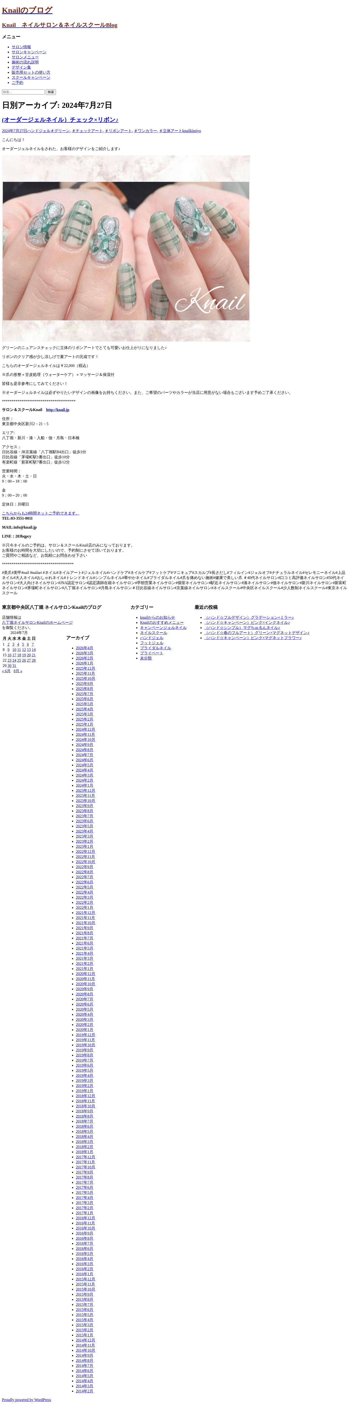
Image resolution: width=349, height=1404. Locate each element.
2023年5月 (84, 826)
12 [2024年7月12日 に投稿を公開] (24, 650)
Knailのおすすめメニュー (162, 622)
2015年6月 (84, 1310)
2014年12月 (85, 1340)
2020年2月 (84, 1025)
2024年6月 (84, 760)
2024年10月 (85, 740)
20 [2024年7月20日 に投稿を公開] (29, 655)
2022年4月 (84, 892)
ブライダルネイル (155, 648)
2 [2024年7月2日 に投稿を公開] (8, 644)
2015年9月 (84, 1294)
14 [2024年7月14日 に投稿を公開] (34, 650)
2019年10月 (85, 1045)
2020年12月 (85, 974)
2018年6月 (84, 1126)
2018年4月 (84, 1136)
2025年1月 (84, 724)
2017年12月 (85, 1157)
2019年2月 (84, 1086)
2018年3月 (84, 1142)
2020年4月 (84, 1014)
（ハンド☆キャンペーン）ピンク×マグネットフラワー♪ (252, 638)
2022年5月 (84, 887)
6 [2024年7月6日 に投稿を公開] (28, 644)
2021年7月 (84, 938)
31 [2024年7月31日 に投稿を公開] (14, 666)
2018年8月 (84, 1116)
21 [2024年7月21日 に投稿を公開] (34, 655)
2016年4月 (84, 1259)
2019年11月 (85, 1040)
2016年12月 (85, 1218)
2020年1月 (84, 1030)
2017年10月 (85, 1167)
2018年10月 (85, 1106)
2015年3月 (84, 1325)
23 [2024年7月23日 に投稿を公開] (9, 660)
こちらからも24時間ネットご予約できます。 (40, 513)
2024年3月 (84, 775)
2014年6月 (84, 1371)
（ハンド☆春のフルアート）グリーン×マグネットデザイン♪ (256, 633)
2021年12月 (85, 913)
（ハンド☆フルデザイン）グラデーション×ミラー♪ (249, 617)
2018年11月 (85, 1101)
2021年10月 (85, 923)
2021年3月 (84, 958)
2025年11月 (85, 673)
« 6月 (6, 671)
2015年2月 (84, 1330)
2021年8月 (84, 933)
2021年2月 (84, 963)
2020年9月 (84, 989)
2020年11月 (85, 979)
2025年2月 (84, 719)
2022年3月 (84, 897)
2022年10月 (85, 862)
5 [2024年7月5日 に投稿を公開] (23, 644)
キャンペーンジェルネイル (163, 628)
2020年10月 (85, 984)
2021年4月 (84, 953)
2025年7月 (84, 694)
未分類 (146, 658)
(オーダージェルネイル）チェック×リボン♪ (60, 120)
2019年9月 (84, 1050)
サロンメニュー (25, 57)
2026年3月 (84, 653)
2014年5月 (84, 1376)
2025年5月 (84, 704)
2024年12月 (85, 729)
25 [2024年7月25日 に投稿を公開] (19, 660)
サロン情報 (21, 47)
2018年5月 (84, 1131)
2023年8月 (84, 811)
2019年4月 (84, 1075)
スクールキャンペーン (31, 77)
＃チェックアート (87, 131)
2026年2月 (84, 658)
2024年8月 (84, 750)
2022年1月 (84, 907)
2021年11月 (85, 918)
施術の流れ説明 (25, 62)
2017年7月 (84, 1182)
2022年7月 (84, 877)
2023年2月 (84, 841)
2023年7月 (84, 816)
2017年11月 (85, 1162)
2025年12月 (85, 668)
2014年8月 (84, 1360)
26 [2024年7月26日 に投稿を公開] (24, 660)
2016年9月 (84, 1233)
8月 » (18, 671)
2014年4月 (84, 1381)
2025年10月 (85, 678)
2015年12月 (85, 1279)
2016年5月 (84, 1254)
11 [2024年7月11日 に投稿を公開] (19, 650)
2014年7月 (84, 1366)
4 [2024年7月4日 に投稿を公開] (18, 644)
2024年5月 (84, 765)
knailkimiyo (191, 131)
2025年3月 (84, 714)
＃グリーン (60, 131)
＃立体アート (170, 131)
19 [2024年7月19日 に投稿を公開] (24, 655)
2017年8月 (84, 1177)
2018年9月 (84, 1111)
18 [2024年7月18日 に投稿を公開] (19, 655)
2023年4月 (84, 831)
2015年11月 (85, 1284)
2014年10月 (85, 1350)
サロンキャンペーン (29, 52)
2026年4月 (84, 648)
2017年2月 (84, 1208)
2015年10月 (85, 1289)
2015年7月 (84, 1304)
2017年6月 (84, 1187)
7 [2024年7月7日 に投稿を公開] (33, 644)
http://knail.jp (57, 410)
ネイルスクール (153, 633)
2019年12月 (85, 1035)
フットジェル (151, 643)
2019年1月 (84, 1091)
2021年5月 (84, 948)
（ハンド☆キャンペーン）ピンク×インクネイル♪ (247, 622)
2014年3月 (84, 1386)
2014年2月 (84, 1391)
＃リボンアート (118, 131)
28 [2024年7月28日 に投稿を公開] (34, 660)
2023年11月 (85, 795)
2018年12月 (85, 1096)
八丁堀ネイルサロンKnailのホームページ (37, 622)
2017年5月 (84, 1192)
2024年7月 (84, 755)
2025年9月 (84, 684)
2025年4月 (84, 709)
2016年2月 (84, 1269)
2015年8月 (84, 1299)
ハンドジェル (38, 131)
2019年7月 (84, 1060)
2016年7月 (84, 1243)
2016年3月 (84, 1264)
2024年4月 (84, 770)
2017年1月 (84, 1213)
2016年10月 (85, 1228)
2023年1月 (84, 846)
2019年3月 (84, 1081)
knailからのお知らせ (157, 617)
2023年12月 (85, 790)
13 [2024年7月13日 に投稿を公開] (29, 650)
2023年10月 (85, 801)
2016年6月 (84, 1248)
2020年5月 (84, 1009)
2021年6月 (84, 943)
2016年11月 (85, 1223)
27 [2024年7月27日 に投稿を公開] (29, 660)
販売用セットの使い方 (31, 72)
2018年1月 (84, 1152)
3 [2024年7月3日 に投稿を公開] (13, 644)
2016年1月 (84, 1274)
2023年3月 (84, 836)
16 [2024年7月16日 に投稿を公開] (9, 655)
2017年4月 (84, 1198)
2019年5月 (84, 1070)
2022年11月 (85, 857)
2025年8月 (84, 689)
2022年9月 (84, 867)
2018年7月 (84, 1121)
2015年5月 (84, 1315)
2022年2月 (84, 902)
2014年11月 (85, 1345)
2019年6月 (84, 1065)
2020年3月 (84, 1019)
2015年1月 (84, 1335)
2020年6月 (84, 1004)
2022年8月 (84, 872)
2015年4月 (84, 1320)
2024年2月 (84, 780)
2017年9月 (84, 1172)
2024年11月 (85, 734)
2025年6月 (84, 699)
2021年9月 (84, 928)
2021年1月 (84, 969)
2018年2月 (84, 1147)
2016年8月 (84, 1238)
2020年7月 (84, 999)
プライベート (151, 653)
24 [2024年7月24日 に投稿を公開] (14, 660)
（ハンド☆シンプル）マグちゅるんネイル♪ (242, 628)
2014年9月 (84, 1355)
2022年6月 (84, 882)
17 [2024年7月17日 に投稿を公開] (14, 655)
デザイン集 (21, 67)
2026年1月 (84, 663)
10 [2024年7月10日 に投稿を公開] (14, 650)
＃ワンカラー (145, 131)
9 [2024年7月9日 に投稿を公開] (8, 650)
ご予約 (17, 82)
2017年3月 (84, 1203)
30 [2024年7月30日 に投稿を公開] (9, 666)
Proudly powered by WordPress (26, 1400)
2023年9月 (84, 806)
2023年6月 (84, 821)
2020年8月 (84, 994)
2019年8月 (84, 1055)
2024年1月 (84, 785)
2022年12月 (85, 851)
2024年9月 (84, 745)
